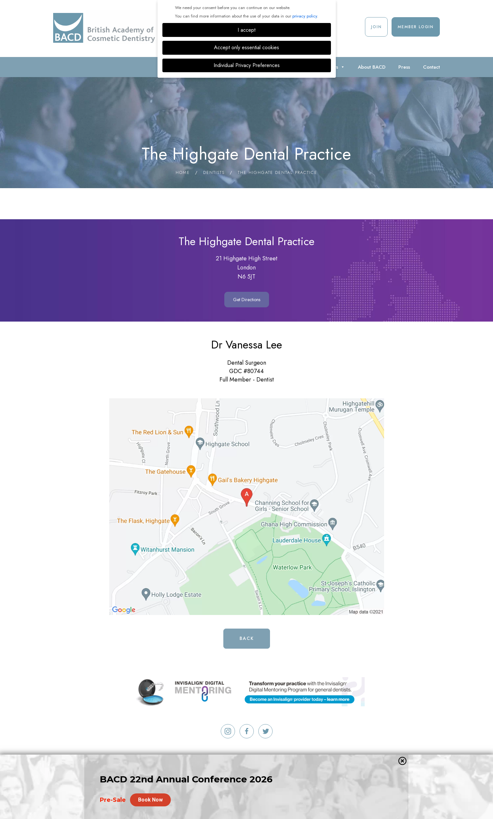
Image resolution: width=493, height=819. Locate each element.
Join (376, 27)
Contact (431, 67)
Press (404, 67)
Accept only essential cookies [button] (246, 47)
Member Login (416, 27)
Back (247, 638)
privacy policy (304, 16)
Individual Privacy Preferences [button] (247, 65)
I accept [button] (246, 30)
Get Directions (246, 299)
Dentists (214, 172)
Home (183, 172)
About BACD (371, 67)
